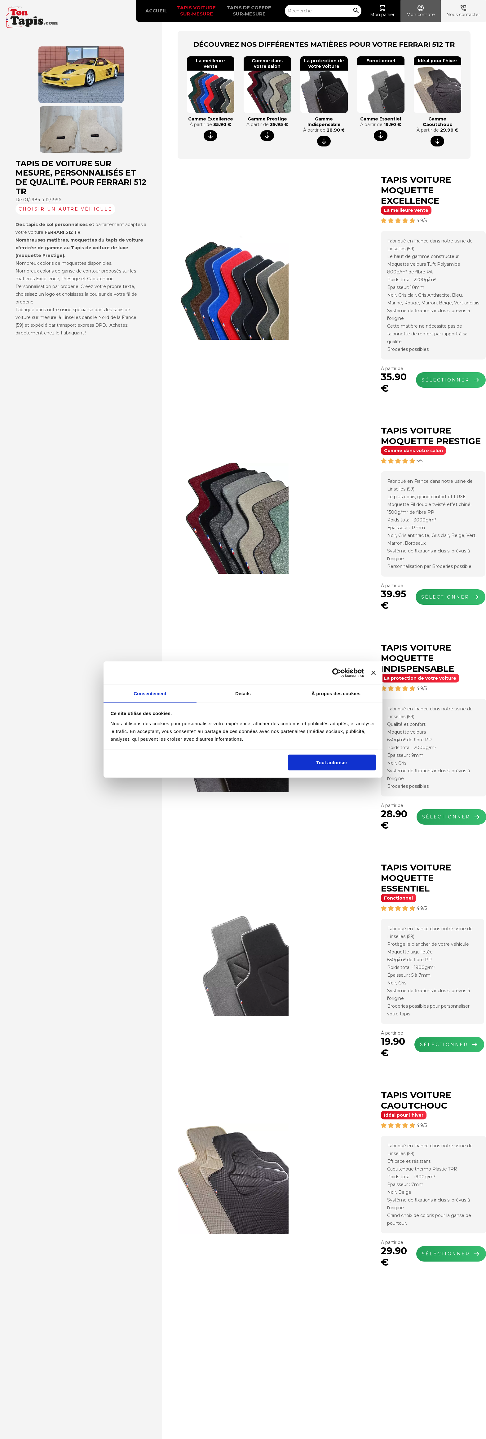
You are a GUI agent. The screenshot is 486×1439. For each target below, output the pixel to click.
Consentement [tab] (150, 693)
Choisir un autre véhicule (65, 209)
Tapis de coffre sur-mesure (238, 11)
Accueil (145, 11)
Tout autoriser (331, 762)
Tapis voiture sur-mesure (185, 11)
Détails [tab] (243, 693)
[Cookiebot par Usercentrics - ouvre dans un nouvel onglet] (337, 673)
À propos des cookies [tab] (335, 693)
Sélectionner (391, 348)
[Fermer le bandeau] (373, 673)
